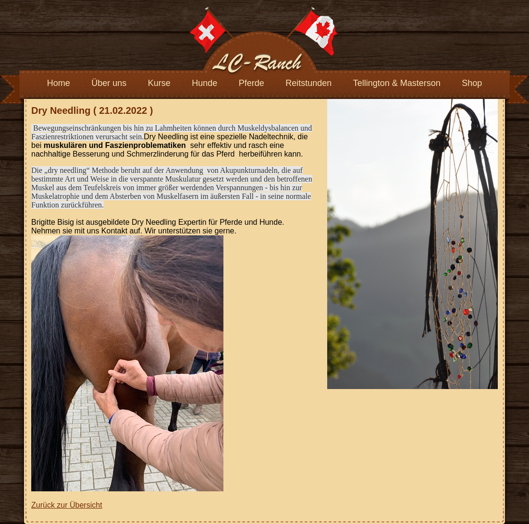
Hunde (204, 83)
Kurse (159, 83)
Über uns (108, 83)
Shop (472, 83)
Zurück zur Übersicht (66, 505)
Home (58, 83)
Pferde (251, 83)
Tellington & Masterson (397, 83)
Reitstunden (308, 83)
